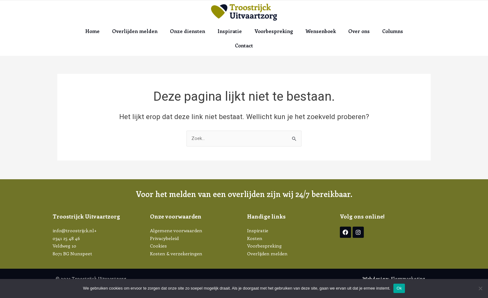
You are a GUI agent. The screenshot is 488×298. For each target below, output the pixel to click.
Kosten (254, 238)
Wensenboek (320, 31)
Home (92, 31)
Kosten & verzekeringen (176, 253)
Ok (399, 288)
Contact (244, 45)
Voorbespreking (273, 31)
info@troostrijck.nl (73, 230)
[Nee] (480, 288)
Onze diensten (187, 31)
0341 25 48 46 (66, 238)
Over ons (359, 31)
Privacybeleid (164, 238)
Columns (392, 31)
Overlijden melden (134, 31)
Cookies (158, 246)
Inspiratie (230, 31)
